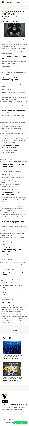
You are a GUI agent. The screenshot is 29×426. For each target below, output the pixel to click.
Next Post (14, 330)
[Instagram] (6, 401)
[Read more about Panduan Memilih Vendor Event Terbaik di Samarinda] (12, 347)
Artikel (13, 21)
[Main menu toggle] (26, 2)
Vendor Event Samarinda (12, 2)
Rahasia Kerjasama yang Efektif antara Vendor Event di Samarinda (14, 378)
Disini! (11, 189)
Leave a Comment (5, 21)
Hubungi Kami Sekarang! (7, 299)
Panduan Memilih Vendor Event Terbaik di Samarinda (13, 355)
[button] (20, 422)
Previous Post (14, 327)
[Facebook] (3, 401)
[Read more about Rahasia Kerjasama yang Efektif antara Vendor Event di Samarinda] (12, 368)
